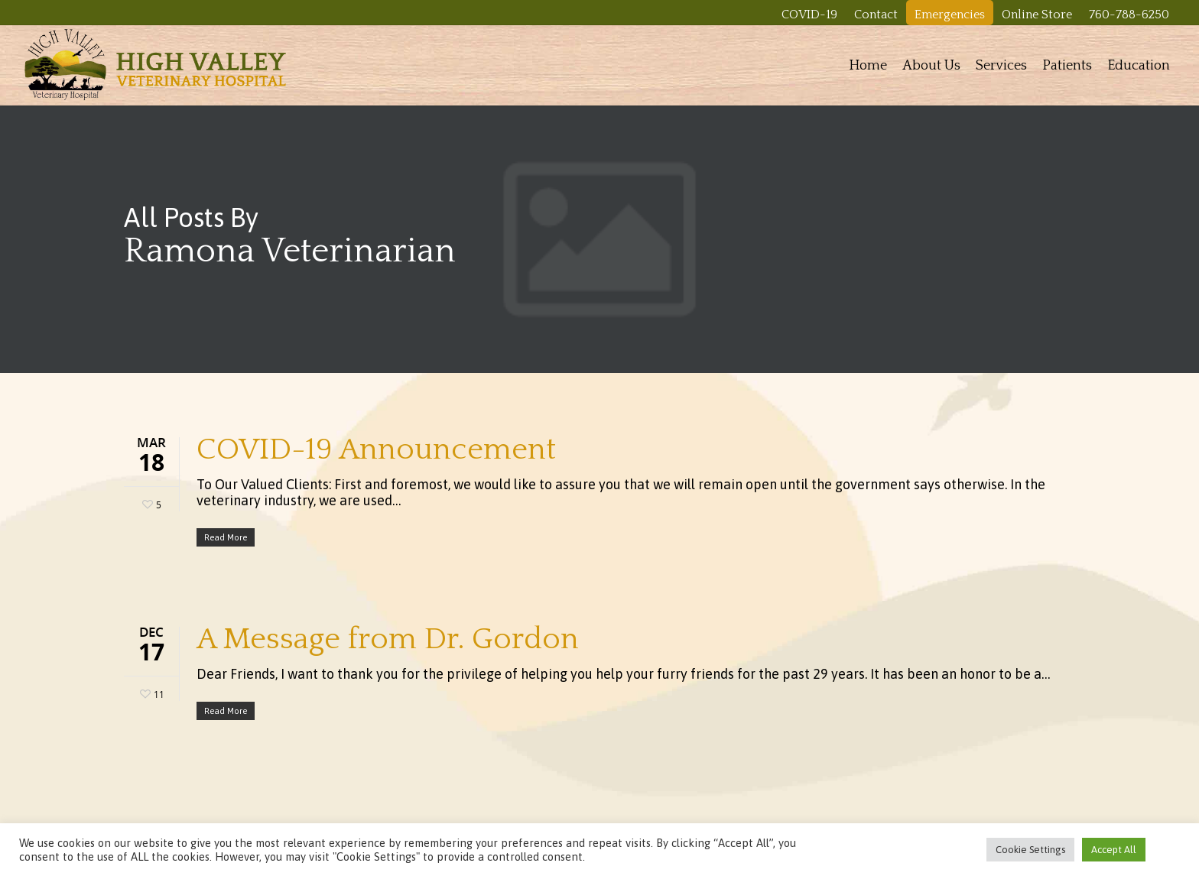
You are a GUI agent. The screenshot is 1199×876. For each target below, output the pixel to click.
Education (1138, 65)
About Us (931, 65)
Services (1001, 65)
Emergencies (950, 14)
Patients (1067, 65)
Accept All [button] (1113, 849)
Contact (876, 14)
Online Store (1037, 14)
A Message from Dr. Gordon (388, 639)
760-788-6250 (1129, 14)
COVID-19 (809, 14)
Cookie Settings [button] (1030, 849)
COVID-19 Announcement (376, 449)
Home (868, 65)
